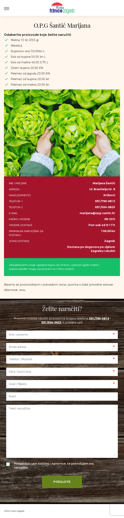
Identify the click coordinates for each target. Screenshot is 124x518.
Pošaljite (62, 482)
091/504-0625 (105, 207)
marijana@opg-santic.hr (97, 213)
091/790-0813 (105, 201)
